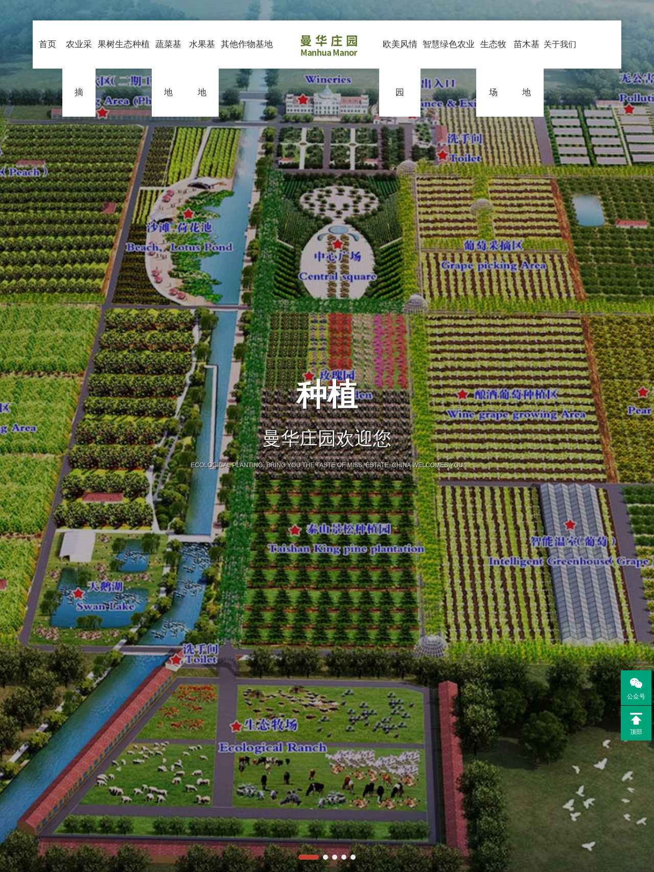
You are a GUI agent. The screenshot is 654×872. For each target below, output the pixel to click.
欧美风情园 (400, 74)
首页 (42, 40)
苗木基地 (529, 74)
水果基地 (200, 74)
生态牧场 (494, 74)
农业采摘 (74, 74)
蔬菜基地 (165, 74)
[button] (308, 857)
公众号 (633, 687)
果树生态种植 (120, 74)
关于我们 (563, 74)
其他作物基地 (245, 74)
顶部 (636, 723)
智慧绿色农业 (449, 74)
